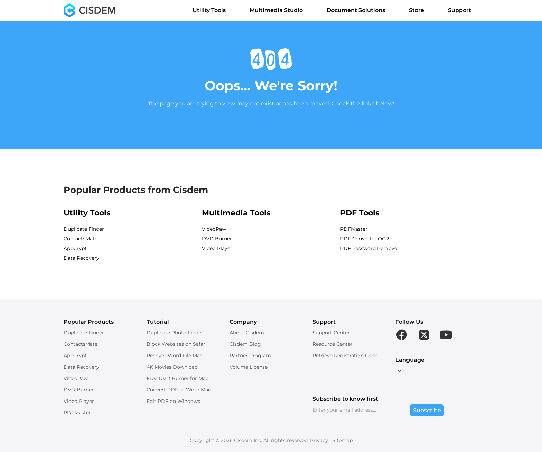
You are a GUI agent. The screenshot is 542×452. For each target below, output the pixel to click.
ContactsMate (80, 239)
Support (463, 10)
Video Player (217, 248)
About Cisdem (247, 333)
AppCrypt (75, 248)
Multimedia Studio (280, 10)
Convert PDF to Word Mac (179, 390)
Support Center (331, 333)
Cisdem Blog (245, 344)
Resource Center (332, 344)
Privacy (319, 440)
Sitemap (342, 440)
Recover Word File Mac (175, 355)
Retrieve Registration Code (344, 355)
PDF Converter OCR (364, 239)
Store (420, 10)
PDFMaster (353, 229)
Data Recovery (81, 258)
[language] (398, 370)
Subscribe (427, 410)
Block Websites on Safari (177, 344)
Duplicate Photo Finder (175, 333)
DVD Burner (217, 239)
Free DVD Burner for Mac (177, 378)
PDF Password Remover (369, 248)
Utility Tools (213, 10)
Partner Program (250, 355)
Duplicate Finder (84, 229)
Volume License (249, 367)
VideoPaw (214, 229)
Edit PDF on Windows (173, 401)
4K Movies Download (172, 367)
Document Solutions (359, 10)
